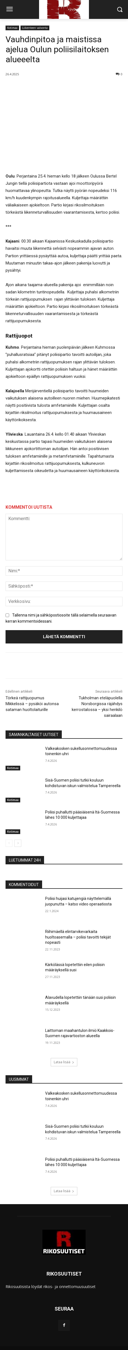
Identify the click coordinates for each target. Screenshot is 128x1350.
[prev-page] (9, 843)
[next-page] (17, 843)
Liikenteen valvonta (35, 28)
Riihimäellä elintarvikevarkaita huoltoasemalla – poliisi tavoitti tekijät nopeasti (78, 936)
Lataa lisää (64, 1062)
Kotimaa (12, 28)
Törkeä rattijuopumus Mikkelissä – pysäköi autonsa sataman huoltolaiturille (32, 703)
